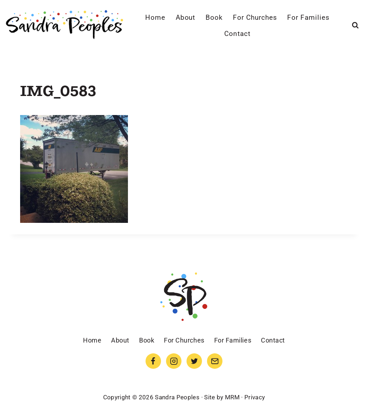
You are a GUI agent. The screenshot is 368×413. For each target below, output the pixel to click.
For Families (308, 17)
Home (155, 17)
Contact (237, 33)
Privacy (254, 397)
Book (214, 17)
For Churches (255, 17)
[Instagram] (173, 361)
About (186, 17)
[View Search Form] (355, 25)
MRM (232, 397)
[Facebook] (153, 361)
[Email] (214, 361)
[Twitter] (194, 361)
